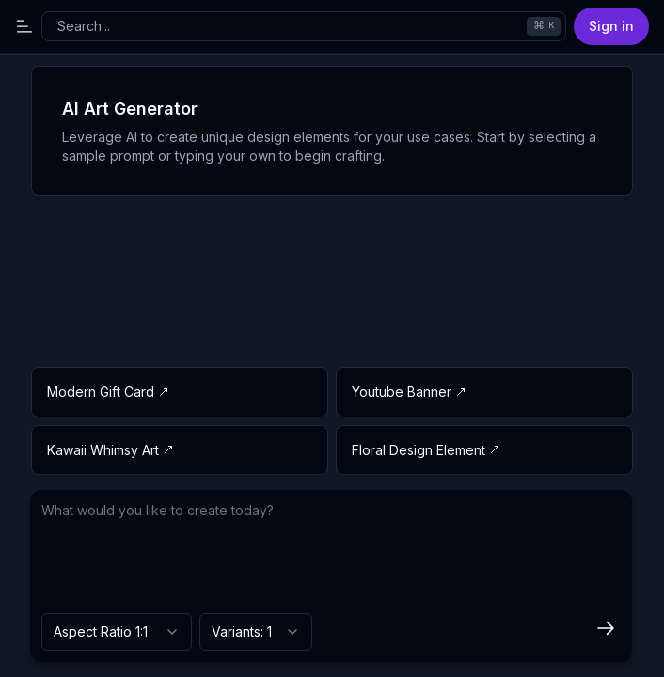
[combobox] (116, 632)
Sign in (611, 26)
